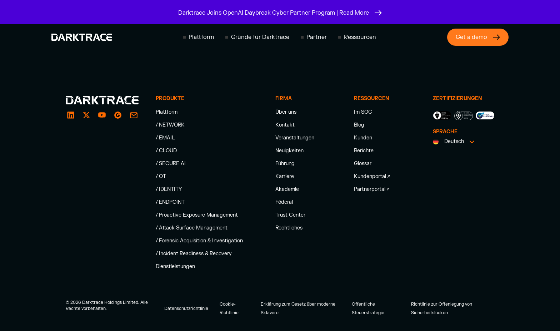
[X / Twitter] (86, 115)
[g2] (118, 115)
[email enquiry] (134, 115)
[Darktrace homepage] (81, 37)
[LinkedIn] (71, 115)
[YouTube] (102, 115)
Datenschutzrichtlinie (186, 308)
